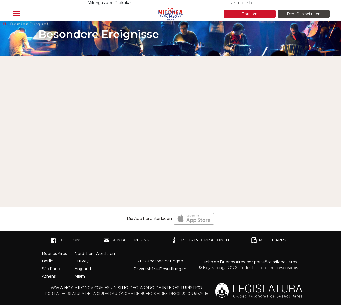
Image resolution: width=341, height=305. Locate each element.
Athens (49, 276)
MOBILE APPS (268, 240)
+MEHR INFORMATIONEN (200, 240)
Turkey (82, 261)
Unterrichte (242, 2)
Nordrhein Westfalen (95, 253)
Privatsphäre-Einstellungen (159, 269)
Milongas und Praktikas (110, 2)
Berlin (47, 261)
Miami (80, 276)
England (83, 268)
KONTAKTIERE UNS (126, 240)
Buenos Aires (54, 253)
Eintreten (249, 14)
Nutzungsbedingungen (160, 261)
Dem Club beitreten (303, 14)
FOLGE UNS (66, 240)
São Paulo (51, 268)
